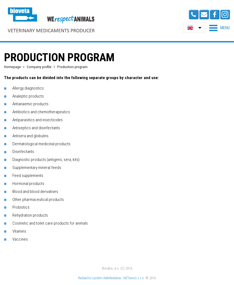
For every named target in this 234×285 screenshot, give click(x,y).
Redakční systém (90, 278)
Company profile (39, 66)
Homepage (12, 66)
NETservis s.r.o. (134, 278)
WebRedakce (112, 278)
